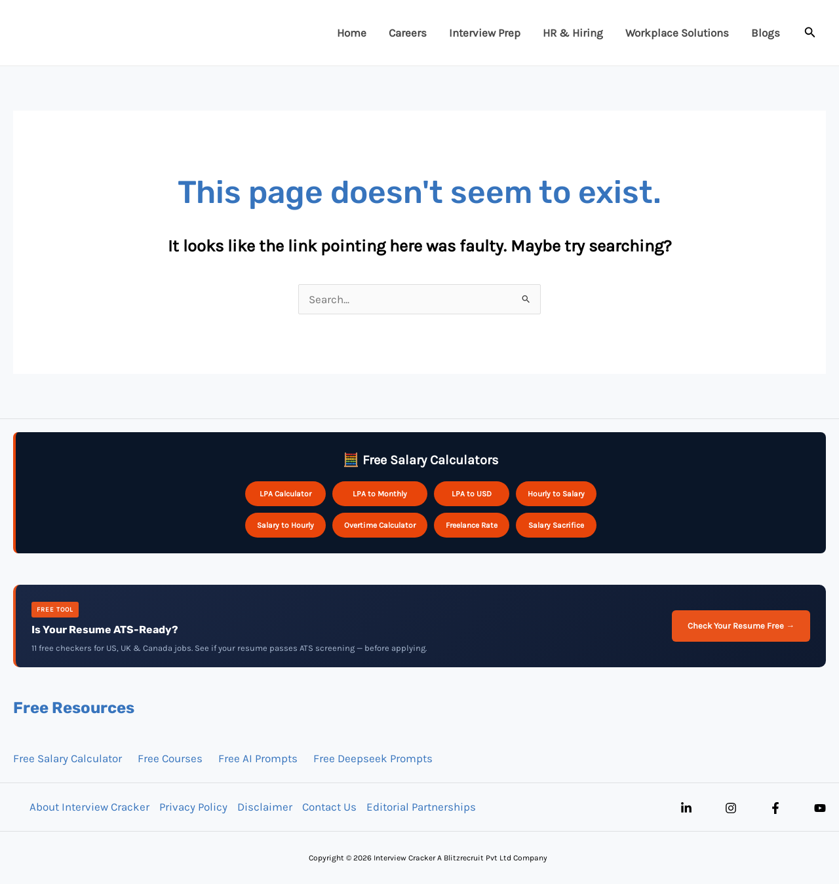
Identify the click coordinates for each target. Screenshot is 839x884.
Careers (408, 32)
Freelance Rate (472, 525)
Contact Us (329, 806)
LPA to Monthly (380, 493)
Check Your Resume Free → (741, 626)
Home (351, 32)
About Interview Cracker (89, 806)
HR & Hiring (573, 32)
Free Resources (73, 708)
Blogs (765, 32)
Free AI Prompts (258, 758)
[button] (810, 32)
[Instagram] (731, 808)
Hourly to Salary (556, 493)
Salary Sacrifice (556, 525)
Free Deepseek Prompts (373, 758)
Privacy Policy (193, 806)
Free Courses (170, 758)
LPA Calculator (285, 493)
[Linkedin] (686, 808)
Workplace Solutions (677, 32)
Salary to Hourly (285, 525)
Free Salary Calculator (67, 758)
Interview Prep (484, 32)
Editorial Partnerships (421, 806)
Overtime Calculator (380, 525)
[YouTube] (820, 808)
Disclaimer (264, 806)
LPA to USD (472, 493)
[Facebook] (775, 808)
